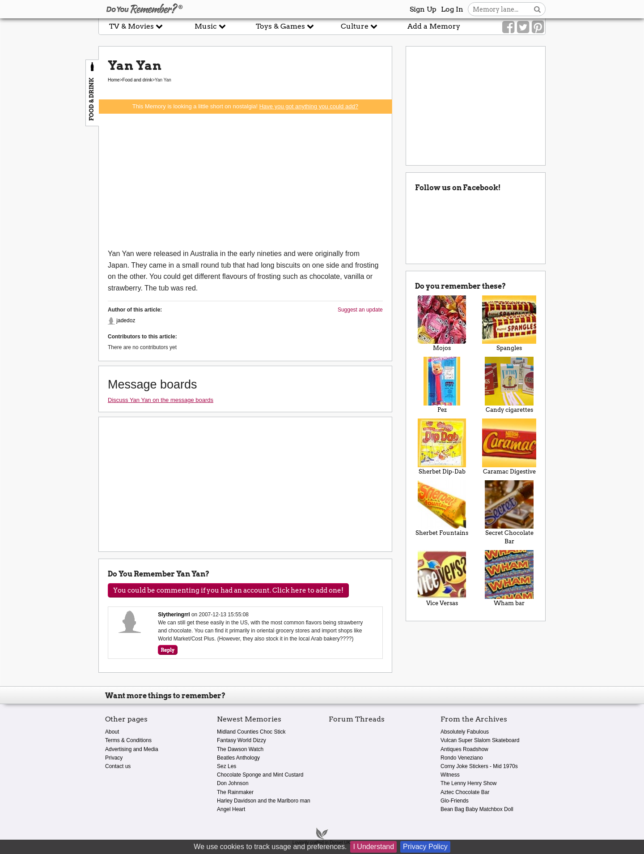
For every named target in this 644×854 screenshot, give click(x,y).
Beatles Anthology (238, 758)
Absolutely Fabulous (465, 732)
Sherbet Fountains (442, 508)
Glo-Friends (455, 801)
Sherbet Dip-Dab (442, 446)
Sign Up (423, 9)
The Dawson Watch (240, 749)
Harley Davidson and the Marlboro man (263, 801)
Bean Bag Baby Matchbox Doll (477, 809)
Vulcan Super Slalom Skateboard (480, 740)
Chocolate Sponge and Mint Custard (260, 775)
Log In (452, 9)
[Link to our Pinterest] (538, 27)
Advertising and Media (131, 749)
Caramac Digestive (509, 446)
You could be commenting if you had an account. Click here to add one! (228, 590)
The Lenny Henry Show (468, 783)
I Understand (373, 846)
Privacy (114, 758)
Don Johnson (233, 783)
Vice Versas (442, 578)
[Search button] (537, 9)
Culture (359, 26)
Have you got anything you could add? (308, 106)
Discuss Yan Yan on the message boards (160, 400)
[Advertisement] (245, 180)
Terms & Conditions (128, 740)
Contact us (118, 766)
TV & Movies (136, 26)
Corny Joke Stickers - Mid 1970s (479, 766)
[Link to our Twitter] (523, 27)
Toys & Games (285, 26)
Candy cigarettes (509, 385)
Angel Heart (231, 809)
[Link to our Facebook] (508, 27)
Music (210, 26)
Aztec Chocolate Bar (465, 792)
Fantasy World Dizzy (241, 740)
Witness (450, 775)
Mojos (442, 323)
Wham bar (509, 578)
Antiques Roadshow (464, 749)
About (112, 732)
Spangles (509, 323)
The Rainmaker (235, 792)
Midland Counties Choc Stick (251, 732)
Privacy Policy (425, 846)
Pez (442, 385)
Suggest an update (360, 310)
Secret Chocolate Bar (509, 512)
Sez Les (226, 766)
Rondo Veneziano (462, 758)
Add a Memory (433, 26)
